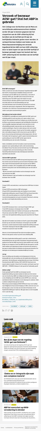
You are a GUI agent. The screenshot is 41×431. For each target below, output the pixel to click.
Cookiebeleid (9, 427)
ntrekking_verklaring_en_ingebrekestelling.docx (17, 299)
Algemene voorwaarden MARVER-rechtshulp (31, 427)
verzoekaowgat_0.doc (9, 301)
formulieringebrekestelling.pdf (11, 295)
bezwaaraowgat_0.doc (9, 297)
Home (2, 427)
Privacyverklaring (18, 427)
